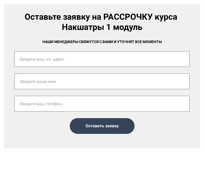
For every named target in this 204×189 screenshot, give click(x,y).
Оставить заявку (102, 125)
